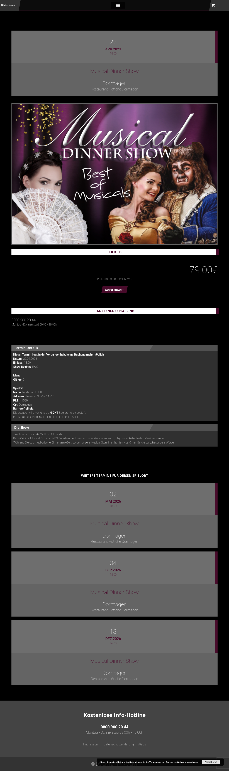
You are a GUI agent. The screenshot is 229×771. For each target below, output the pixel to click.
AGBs (142, 744)
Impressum (91, 744)
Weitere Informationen (187, 762)
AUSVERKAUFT (114, 290)
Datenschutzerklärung (118, 744)
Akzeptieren (211, 762)
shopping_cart (213, 5)
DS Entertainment (8, 5)
